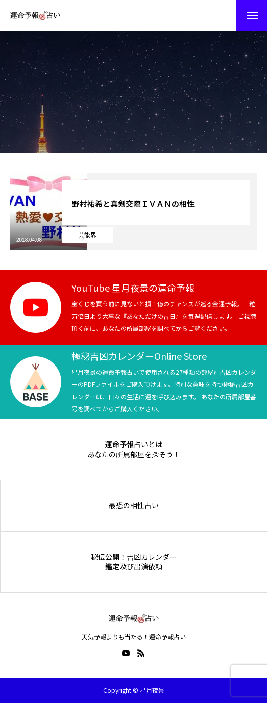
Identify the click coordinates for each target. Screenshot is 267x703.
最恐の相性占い (134, 505)
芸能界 (87, 234)
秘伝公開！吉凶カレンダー (134, 557)
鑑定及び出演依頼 (133, 566)
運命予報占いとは (133, 444)
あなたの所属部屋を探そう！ (133, 454)
